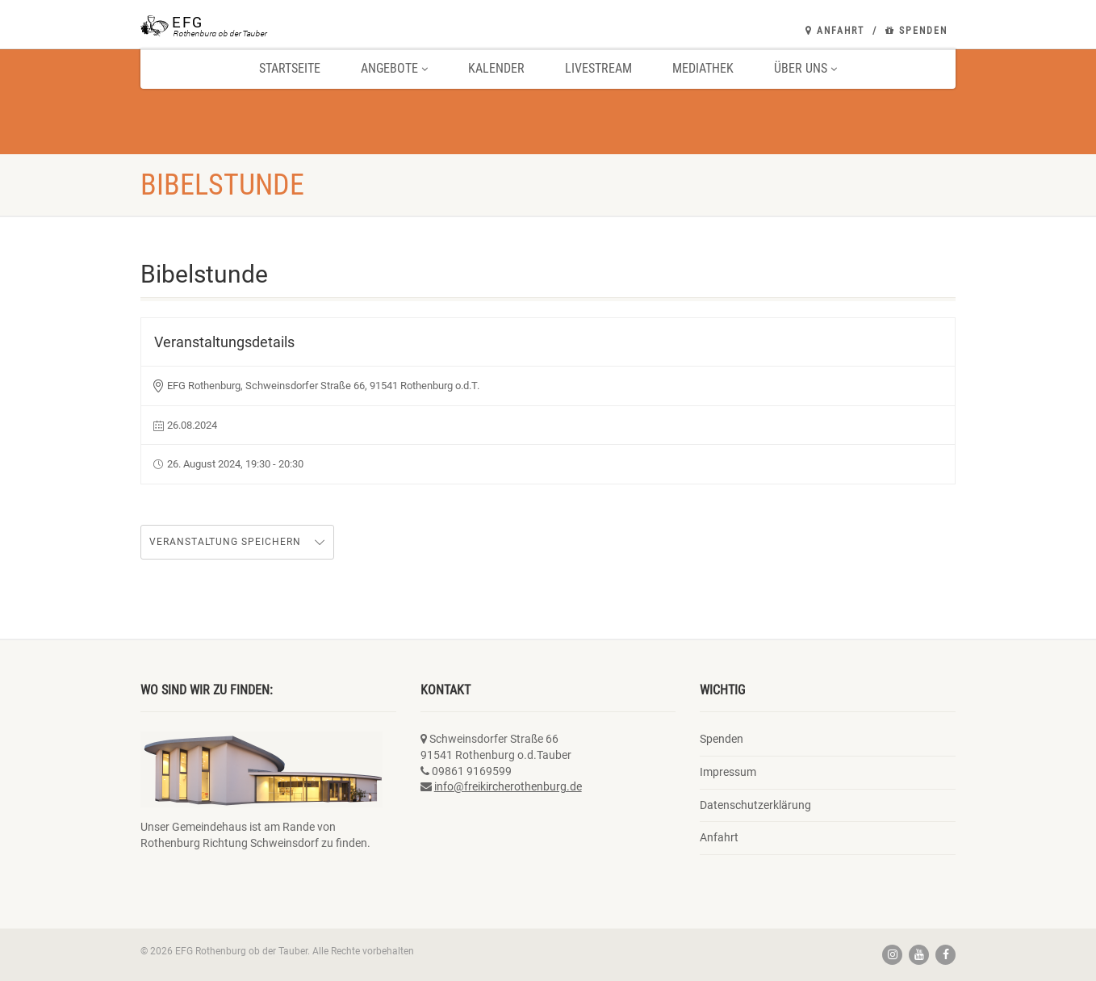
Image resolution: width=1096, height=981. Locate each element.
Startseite (289, 68)
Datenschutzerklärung (755, 805)
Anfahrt (834, 30)
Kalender (496, 68)
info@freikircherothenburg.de (508, 786)
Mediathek (703, 68)
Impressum (728, 771)
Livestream (598, 68)
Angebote (394, 68)
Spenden (916, 30)
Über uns (805, 68)
